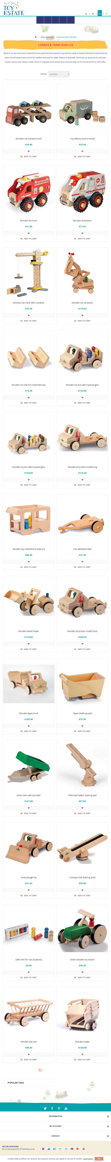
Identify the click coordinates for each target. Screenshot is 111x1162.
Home (35, 37)
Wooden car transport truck (29, 138)
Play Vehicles (47, 37)
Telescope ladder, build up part (82, 795)
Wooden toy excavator (82, 302)
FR (93, 14)
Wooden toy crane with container (28, 302)
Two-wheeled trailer (82, 549)
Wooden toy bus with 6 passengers (82, 384)
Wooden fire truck (28, 220)
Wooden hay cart (29, 1041)
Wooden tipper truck (28, 713)
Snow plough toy (29, 877)
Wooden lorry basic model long (82, 467)
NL (86, 14)
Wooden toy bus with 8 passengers (28, 467)
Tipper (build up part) (82, 713)
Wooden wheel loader (28, 631)
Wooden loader (82, 1041)
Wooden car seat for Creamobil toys (29, 384)
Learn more (88, 1159)
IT (106, 14)
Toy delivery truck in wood (82, 138)
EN (100, 14)
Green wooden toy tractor (82, 959)
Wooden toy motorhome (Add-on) (29, 549)
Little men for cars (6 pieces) (28, 959)
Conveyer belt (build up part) (82, 877)
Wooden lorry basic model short (82, 631)
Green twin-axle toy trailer (29, 795)
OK (99, 1159)
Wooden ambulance (82, 220)
